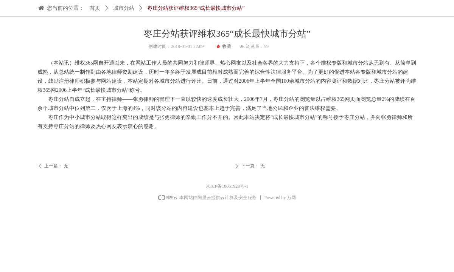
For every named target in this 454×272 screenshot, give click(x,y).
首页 (95, 8)
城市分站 (123, 8)
